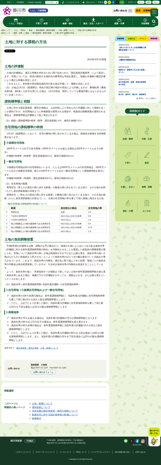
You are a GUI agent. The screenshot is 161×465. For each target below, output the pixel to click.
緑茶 (122, 2)
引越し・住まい (128, 187)
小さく (141, 2)
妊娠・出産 (147, 139)
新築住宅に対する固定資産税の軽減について (55, 414)
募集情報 (154, 39)
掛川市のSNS (137, 445)
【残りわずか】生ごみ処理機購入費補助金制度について (132, 49)
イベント (142, 39)
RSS (140, 98)
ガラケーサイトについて (45, 452)
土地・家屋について (66, 30)
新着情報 (120, 39)
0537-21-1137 (41, 367)
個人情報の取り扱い (123, 452)
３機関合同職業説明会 (127, 60)
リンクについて (65, 452)
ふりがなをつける (72, 2)
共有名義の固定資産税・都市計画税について (55, 411)
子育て (128, 163)
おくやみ (147, 211)
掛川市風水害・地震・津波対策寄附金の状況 (132, 83)
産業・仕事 (18, 33)
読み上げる (90, 2)
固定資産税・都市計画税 (45, 30)
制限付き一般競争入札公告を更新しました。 (132, 71)
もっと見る (150, 98)
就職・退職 (147, 187)
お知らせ (131, 39)
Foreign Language (35, 2)
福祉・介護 (128, 211)
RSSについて (81, 452)
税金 (30, 30)
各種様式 (36, 418)
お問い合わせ (120, 10)
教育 (147, 163)
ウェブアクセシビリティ (100, 452)
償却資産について (41, 407)
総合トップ (5, 30)
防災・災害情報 (144, 10)
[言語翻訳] (52, 2)
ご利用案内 (20, 2)
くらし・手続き (20, 30)
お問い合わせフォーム (43, 372)
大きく (156, 2)
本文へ (9, 2)
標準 (148, 2)
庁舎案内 (29, 441)
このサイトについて (23, 452)
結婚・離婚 (128, 139)
